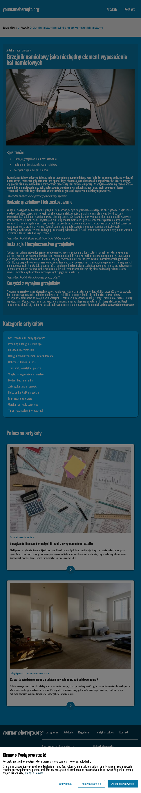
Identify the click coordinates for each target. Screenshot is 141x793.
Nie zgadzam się (91, 783)
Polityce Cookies (34, 773)
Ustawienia (65, 783)
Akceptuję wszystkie (122, 783)
